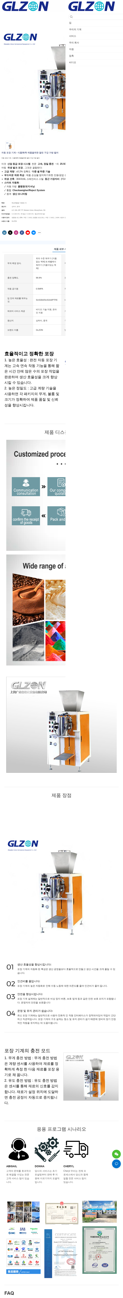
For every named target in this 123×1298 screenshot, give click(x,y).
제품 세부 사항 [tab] (61, 249)
